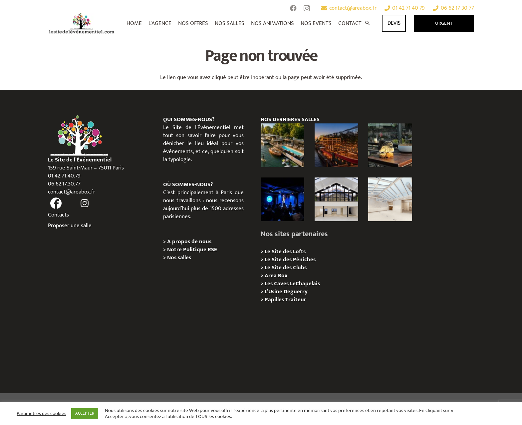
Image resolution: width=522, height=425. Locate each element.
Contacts (58, 215)
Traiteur (295, 299)
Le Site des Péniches (290, 259)
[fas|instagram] (85, 203)
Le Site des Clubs (286, 267)
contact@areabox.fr (71, 191)
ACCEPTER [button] (84, 413)
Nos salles (179, 257)
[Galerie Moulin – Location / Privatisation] (336, 199)
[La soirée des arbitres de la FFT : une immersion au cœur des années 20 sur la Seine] (390, 145)
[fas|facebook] (56, 203)
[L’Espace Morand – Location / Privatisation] (390, 199)
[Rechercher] (367, 23)
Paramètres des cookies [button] (41, 414)
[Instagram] (306, 8)
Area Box (276, 275)
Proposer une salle (70, 225)
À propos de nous (189, 241)
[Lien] (82, 23)
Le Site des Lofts (285, 251)
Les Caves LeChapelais (292, 283)
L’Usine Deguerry (286, 291)
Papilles (275, 299)
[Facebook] (293, 8)
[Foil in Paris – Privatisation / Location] (282, 145)
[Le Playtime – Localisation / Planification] (336, 145)
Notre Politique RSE (192, 249)
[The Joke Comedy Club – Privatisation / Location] (282, 199)
